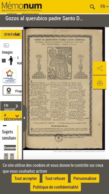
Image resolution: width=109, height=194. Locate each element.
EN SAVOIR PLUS (13, 106)
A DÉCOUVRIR (13, 115)
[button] (99, 68)
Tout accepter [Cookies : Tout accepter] (25, 178)
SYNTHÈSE (12, 34)
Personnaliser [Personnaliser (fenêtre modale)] (85, 178)
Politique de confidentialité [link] (55, 187)
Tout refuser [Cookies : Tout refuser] (55, 178)
